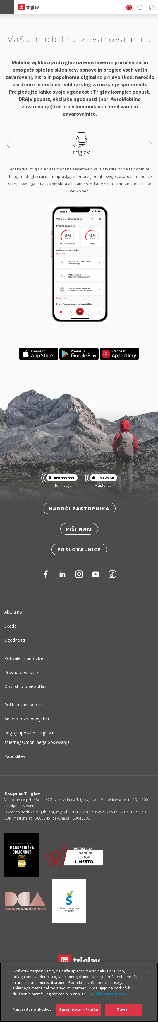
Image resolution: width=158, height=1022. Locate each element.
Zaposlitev (14, 756)
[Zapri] (148, 978)
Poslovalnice (79, 549)
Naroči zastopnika (79, 508)
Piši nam (79, 529)
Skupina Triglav (22, 793)
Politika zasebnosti (23, 704)
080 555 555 (60, 477)
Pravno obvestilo (21, 672)
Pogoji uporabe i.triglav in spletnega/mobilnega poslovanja (37, 737)
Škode (10, 626)
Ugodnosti (14, 640)
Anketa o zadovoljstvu (26, 719)
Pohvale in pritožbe (23, 658)
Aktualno (13, 612)
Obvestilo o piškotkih (25, 686)
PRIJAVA (150, 7)
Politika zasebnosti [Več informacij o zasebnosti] (107, 1001)
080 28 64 (102, 477)
